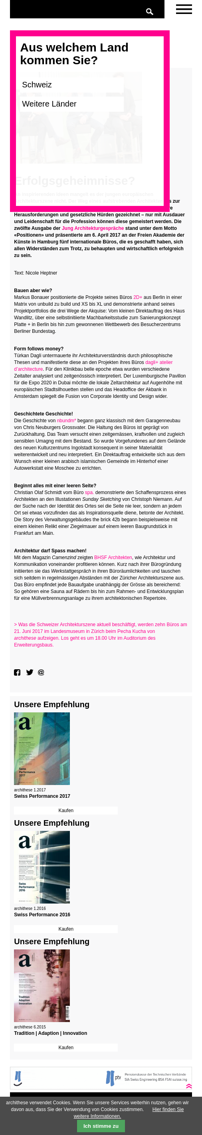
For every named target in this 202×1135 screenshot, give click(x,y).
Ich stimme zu (101, 1126)
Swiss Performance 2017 (42, 796)
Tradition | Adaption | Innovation (50, 1033)
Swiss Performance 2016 (42, 914)
